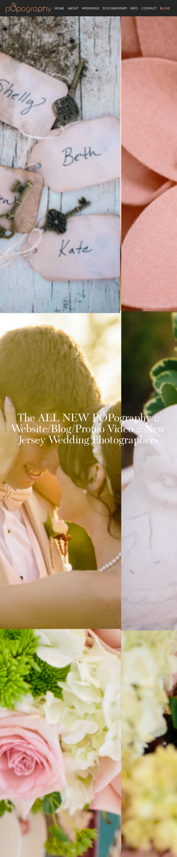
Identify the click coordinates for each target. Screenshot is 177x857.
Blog (165, 8)
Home (59, 8)
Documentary (115, 8)
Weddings (90, 8)
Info (134, 8)
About (73, 8)
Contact (149, 8)
